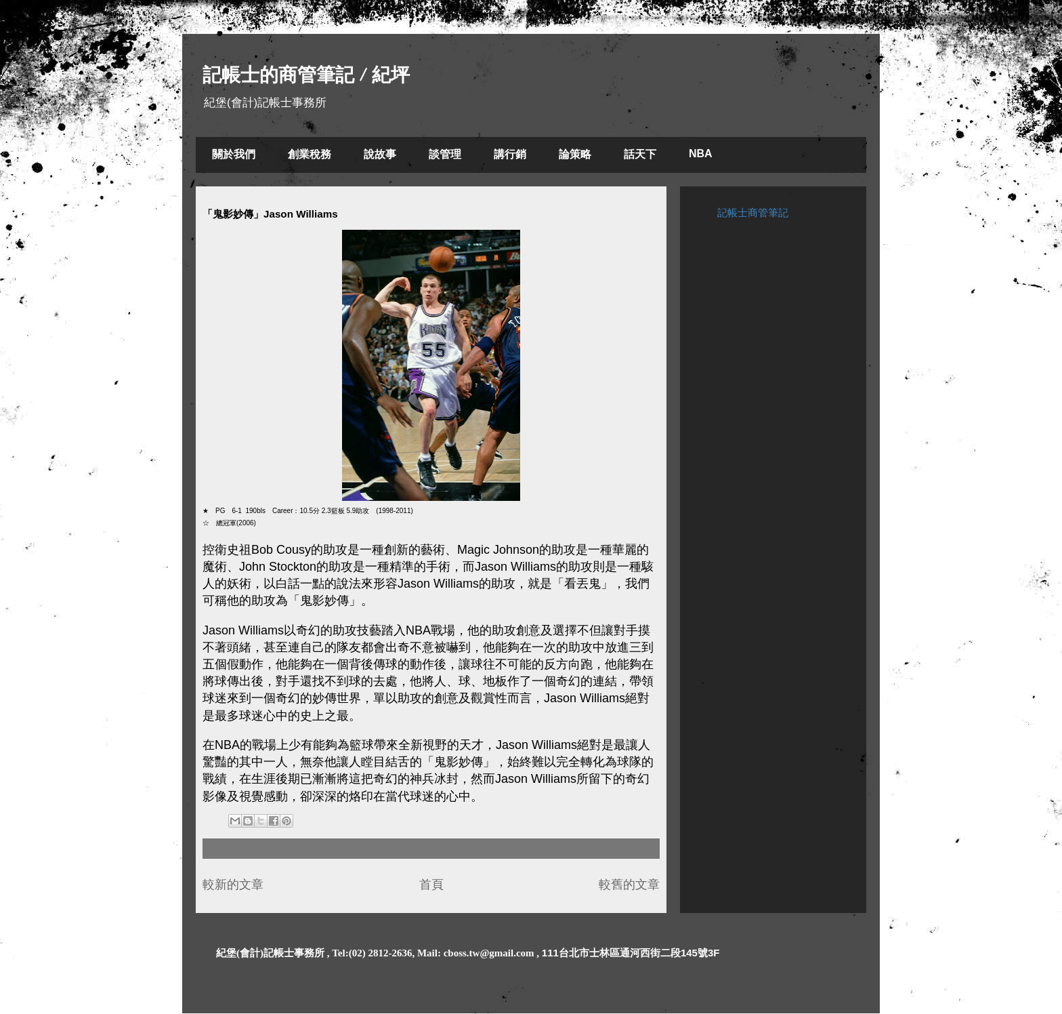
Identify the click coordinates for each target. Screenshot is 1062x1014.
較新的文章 (233, 884)
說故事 (380, 154)
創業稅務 (309, 154)
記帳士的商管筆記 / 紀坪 (306, 75)
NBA (701, 153)
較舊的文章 (629, 884)
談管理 (445, 154)
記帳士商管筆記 (752, 212)
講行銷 (510, 154)
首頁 (431, 884)
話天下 (640, 154)
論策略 (575, 154)
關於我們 (233, 154)
